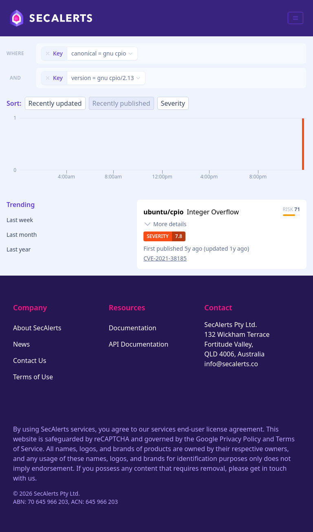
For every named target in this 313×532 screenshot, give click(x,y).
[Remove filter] (48, 53)
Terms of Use (33, 376)
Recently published (121, 103)
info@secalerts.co (231, 363)
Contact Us (29, 360)
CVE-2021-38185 (165, 258)
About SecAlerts (37, 327)
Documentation (132, 327)
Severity (173, 103)
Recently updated (55, 103)
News (21, 344)
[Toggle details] (165, 224)
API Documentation (139, 344)
